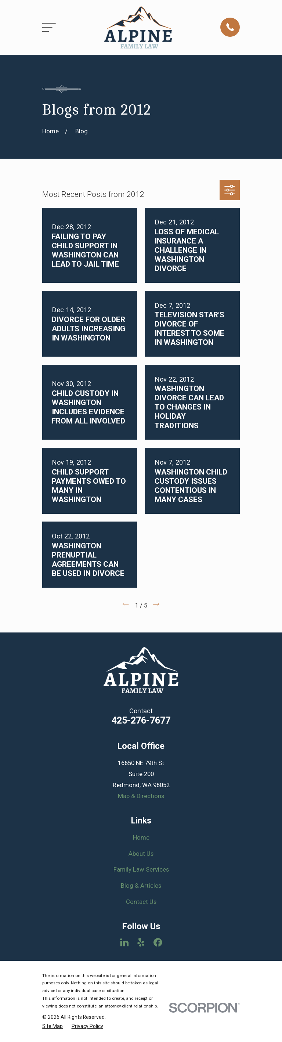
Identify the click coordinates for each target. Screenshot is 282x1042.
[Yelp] (141, 942)
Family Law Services (141, 869)
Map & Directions (141, 796)
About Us (141, 853)
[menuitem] (52, 1026)
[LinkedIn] (124, 942)
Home (141, 837)
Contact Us (141, 901)
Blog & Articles (141, 885)
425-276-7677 (141, 720)
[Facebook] (157, 942)
